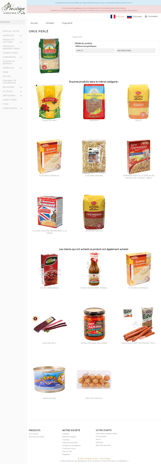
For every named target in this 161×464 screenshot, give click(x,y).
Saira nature (49, 398)
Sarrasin (93, 120)
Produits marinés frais (11, 47)
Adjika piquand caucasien (94, 343)
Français (117, 16)
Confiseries (13, 108)
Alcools (13, 91)
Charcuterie (10, 53)
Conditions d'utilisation (71, 446)
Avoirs (98, 439)
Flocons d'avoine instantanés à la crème (49, 232)
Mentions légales (69, 437)
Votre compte (104, 430)
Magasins (66, 454)
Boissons (13, 87)
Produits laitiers (13, 41)
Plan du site (67, 451)
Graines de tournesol (9, 82)
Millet (138, 120)
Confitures (10, 100)
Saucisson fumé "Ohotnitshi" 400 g (138, 343)
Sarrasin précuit (94, 231)
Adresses (99, 442)
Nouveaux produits (36, 437)
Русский (134, 16)
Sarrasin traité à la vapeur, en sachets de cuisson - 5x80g (138, 177)
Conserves (13, 57)
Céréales (13, 68)
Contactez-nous (68, 448)
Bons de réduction (103, 445)
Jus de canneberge (49, 288)
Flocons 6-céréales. (49, 176)
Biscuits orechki (94, 398)
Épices (7, 76)
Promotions (34, 434)
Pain (5, 72)
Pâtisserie (13, 95)
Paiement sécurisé (70, 443)
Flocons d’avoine (94, 176)
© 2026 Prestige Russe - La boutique (94, 458)
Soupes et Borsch (9, 62)
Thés (6, 104)
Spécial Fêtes (11, 31)
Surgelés (13, 35)
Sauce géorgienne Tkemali (94, 288)
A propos (66, 440)
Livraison (65, 434)
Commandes (101, 436)
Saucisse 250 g (49, 343)
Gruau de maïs (49, 120)
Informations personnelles (106, 434)
